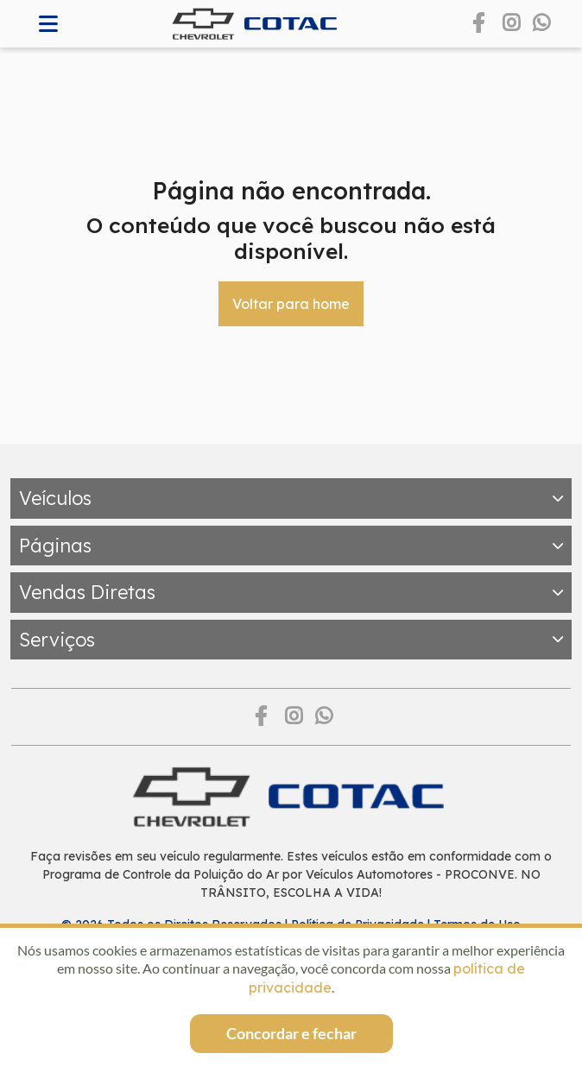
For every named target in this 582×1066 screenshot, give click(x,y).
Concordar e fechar (291, 1033)
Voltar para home (291, 303)
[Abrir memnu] (48, 23)
